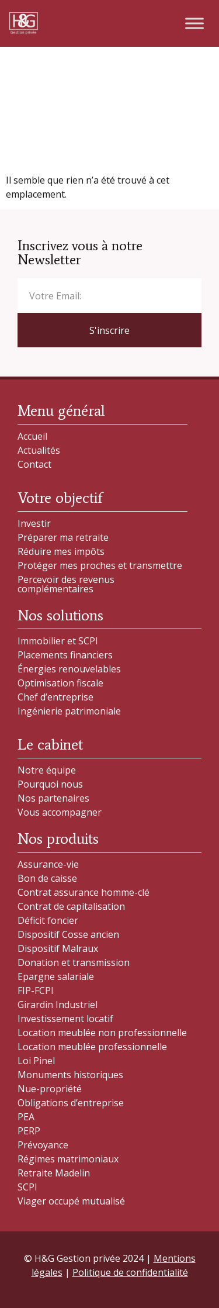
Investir (34, 523)
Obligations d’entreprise (71, 1102)
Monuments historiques (70, 1074)
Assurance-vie (48, 864)
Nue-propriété (50, 1088)
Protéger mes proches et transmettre (100, 565)
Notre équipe (47, 770)
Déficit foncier (48, 920)
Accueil (32, 436)
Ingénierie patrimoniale (69, 711)
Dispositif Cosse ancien (68, 934)
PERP (29, 1130)
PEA (26, 1116)
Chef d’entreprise (55, 697)
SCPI (27, 1187)
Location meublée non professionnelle (102, 1032)
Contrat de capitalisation (71, 906)
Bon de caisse (47, 878)
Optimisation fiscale (60, 683)
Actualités (39, 450)
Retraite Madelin (54, 1172)
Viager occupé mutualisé (71, 1201)
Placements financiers (65, 654)
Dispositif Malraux (58, 948)
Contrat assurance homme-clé (84, 892)
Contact (34, 464)
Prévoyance (43, 1144)
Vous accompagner (60, 812)
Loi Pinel (36, 1060)
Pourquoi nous (50, 784)
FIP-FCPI (36, 990)
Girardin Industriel (58, 1004)
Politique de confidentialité (130, 1272)
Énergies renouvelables (69, 668)
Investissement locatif (65, 1018)
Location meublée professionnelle (92, 1046)
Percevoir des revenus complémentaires (66, 584)
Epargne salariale (56, 976)
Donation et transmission (74, 962)
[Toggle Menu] (194, 23)
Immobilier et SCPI (58, 640)
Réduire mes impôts (61, 551)
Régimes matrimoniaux (68, 1158)
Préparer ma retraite (63, 537)
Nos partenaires (53, 798)
